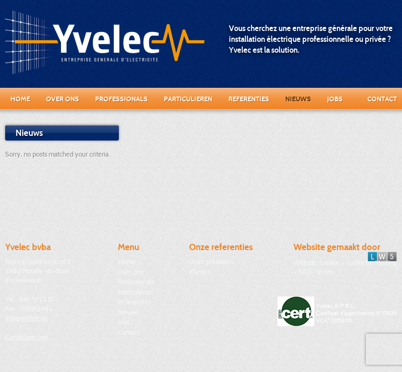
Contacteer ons (26, 337)
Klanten (200, 272)
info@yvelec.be (26, 318)
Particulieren (188, 99)
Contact (382, 99)
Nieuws (298, 99)
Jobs (335, 99)
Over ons (62, 99)
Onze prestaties (211, 261)
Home (20, 99)
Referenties (248, 99)
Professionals (121, 99)
